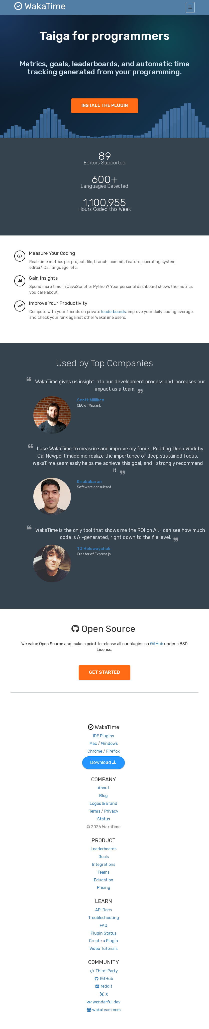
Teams (103, 872)
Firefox (113, 751)
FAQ (103, 925)
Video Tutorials (103, 948)
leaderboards (113, 311)
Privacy (111, 811)
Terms (94, 811)
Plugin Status (104, 933)
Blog (103, 795)
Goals (103, 856)
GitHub (156, 643)
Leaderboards (104, 848)
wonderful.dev (103, 1002)
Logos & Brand (103, 803)
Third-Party (103, 971)
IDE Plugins (103, 736)
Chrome (94, 751)
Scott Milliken (90, 400)
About (103, 787)
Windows (109, 743)
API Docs (103, 909)
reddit (104, 986)
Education (103, 880)
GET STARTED (104, 672)
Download (103, 762)
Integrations (103, 864)
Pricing (103, 887)
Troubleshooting (103, 917)
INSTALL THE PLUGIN (104, 105)
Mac (93, 743)
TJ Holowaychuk (93, 548)
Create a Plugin (103, 940)
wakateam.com (103, 1009)
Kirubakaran (89, 481)
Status (103, 819)
